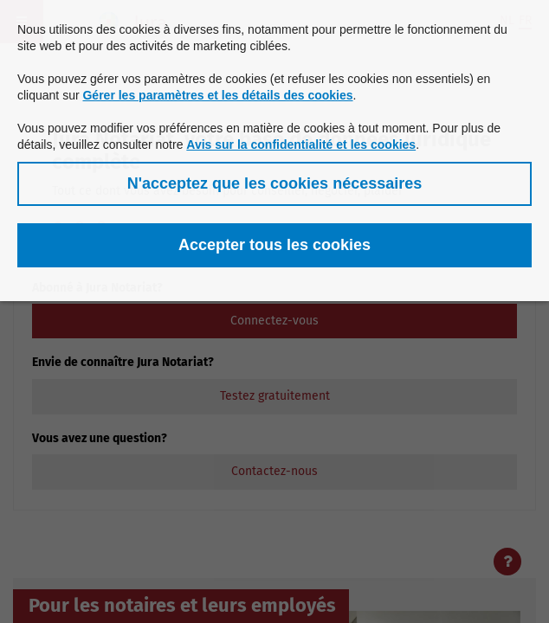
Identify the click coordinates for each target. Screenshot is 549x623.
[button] (274, 184)
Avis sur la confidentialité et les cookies (301, 144)
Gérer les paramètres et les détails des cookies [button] (217, 95)
